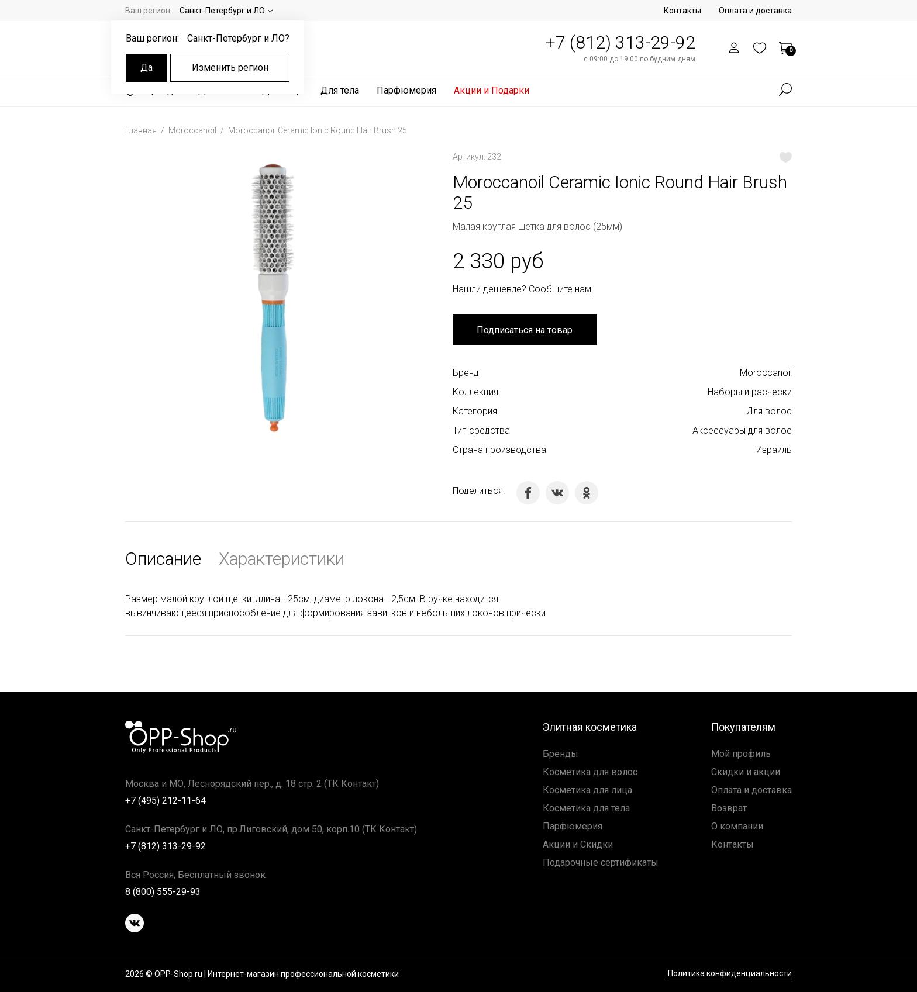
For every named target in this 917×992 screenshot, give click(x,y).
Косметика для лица (587, 790)
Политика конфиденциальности (730, 973)
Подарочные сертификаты (601, 862)
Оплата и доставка (755, 10)
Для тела (339, 90)
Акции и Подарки (491, 90)
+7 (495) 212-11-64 (165, 800)
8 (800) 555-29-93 (163, 891)
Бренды (560, 753)
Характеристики (281, 558)
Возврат (729, 808)
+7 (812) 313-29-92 (620, 42)
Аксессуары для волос (742, 430)
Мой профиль (741, 753)
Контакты (682, 10)
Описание (163, 558)
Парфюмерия (406, 90)
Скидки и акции (745, 771)
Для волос (769, 411)
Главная (141, 130)
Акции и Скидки (578, 844)
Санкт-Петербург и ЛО (222, 10)
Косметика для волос (590, 771)
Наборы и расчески (750, 392)
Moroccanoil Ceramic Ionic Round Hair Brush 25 (317, 130)
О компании (737, 826)
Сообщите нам (560, 289)
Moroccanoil (193, 130)
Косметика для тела (586, 808)
